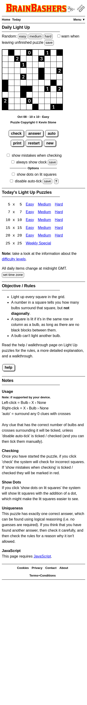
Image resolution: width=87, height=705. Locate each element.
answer (34, 133)
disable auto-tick (28, 181)
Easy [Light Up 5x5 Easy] (30, 205)
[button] (5, 53)
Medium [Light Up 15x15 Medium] (44, 228)
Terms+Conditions (42, 576)
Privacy (37, 568)
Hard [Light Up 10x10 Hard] (59, 220)
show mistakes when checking (36, 155)
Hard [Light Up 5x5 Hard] (59, 205)
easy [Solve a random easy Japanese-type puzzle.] (22, 36)
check (16, 133)
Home (6, 19)
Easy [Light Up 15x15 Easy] (30, 228)
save (48, 42)
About (63, 568)
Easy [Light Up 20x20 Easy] (30, 236)
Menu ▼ (79, 19)
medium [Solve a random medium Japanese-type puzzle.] (35, 36)
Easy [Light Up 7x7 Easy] (30, 213)
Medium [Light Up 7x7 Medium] (44, 213)
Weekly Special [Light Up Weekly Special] (38, 244)
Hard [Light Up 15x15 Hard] (59, 228)
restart (34, 143)
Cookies (23, 568)
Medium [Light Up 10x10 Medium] (44, 220)
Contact (50, 568)
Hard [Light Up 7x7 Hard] (59, 213)
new (49, 143)
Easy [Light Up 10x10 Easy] (30, 220)
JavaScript (42, 557)
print (17, 143)
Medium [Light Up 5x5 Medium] (44, 205)
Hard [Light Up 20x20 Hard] (59, 236)
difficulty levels (14, 260)
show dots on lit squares (37, 174)
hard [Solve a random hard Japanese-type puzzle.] (48, 36)
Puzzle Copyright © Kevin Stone (33, 122)
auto (52, 133)
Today (16, 19)
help (8, 368)
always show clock (31, 162)
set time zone (13, 275)
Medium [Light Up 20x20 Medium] (44, 236)
